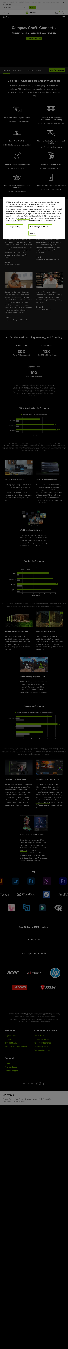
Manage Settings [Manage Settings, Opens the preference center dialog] (14, 227)
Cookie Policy (37, 216)
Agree (32, 233)
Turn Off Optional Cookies (40, 227)
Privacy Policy (23, 216)
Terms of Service (23, 218)
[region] (34, 218)
